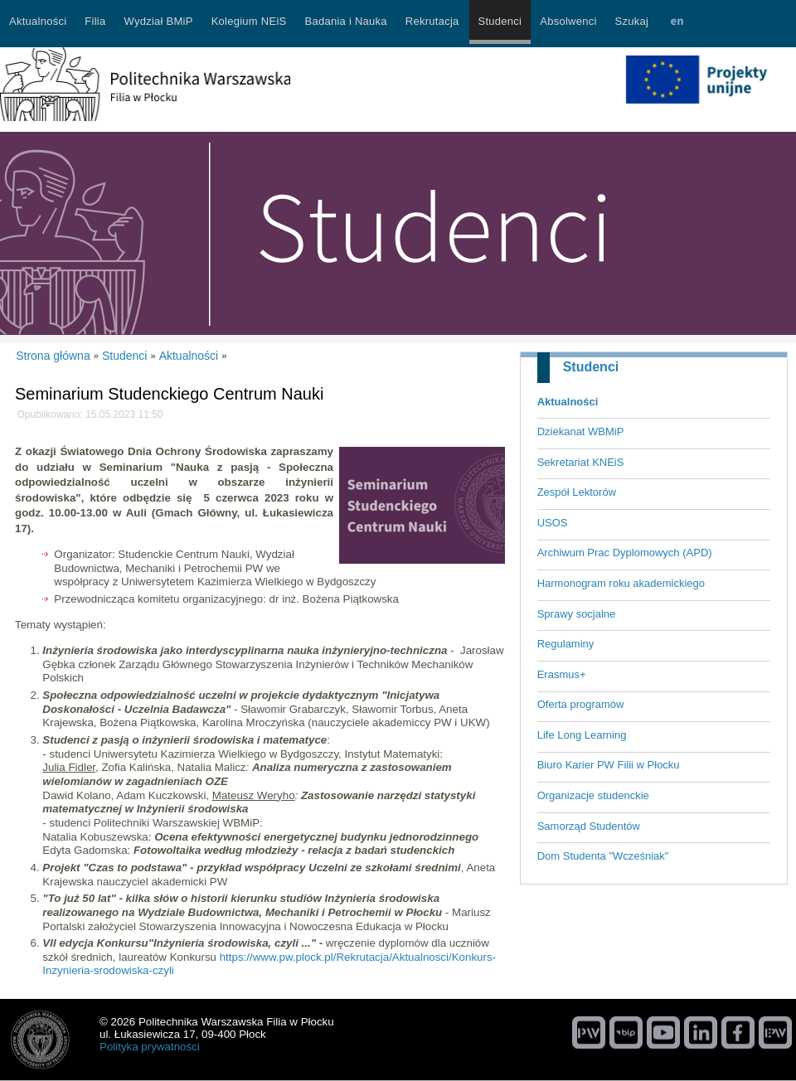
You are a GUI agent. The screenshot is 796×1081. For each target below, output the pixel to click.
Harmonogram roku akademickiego (621, 583)
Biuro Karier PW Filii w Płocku (608, 765)
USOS (552, 522)
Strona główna (53, 355)
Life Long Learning (582, 735)
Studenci (591, 367)
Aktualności (568, 401)
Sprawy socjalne (576, 614)
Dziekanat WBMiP (580, 431)
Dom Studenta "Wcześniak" (603, 856)
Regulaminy (566, 643)
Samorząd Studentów (588, 826)
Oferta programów (580, 704)
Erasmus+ (561, 674)
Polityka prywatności (150, 1046)
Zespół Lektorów (576, 492)
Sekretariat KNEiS (580, 462)
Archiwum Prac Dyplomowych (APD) (624, 552)
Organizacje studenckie (593, 795)
